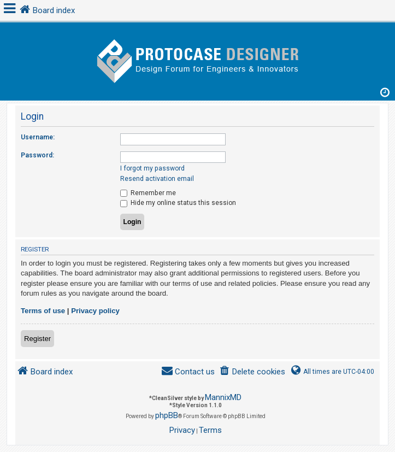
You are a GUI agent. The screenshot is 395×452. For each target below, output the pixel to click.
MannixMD (223, 397)
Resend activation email (157, 179)
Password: (37, 155)
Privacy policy (95, 311)
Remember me (148, 193)
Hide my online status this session (178, 203)
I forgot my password (152, 168)
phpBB (166, 415)
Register (37, 338)
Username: (38, 137)
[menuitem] (252, 372)
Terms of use (43, 311)
